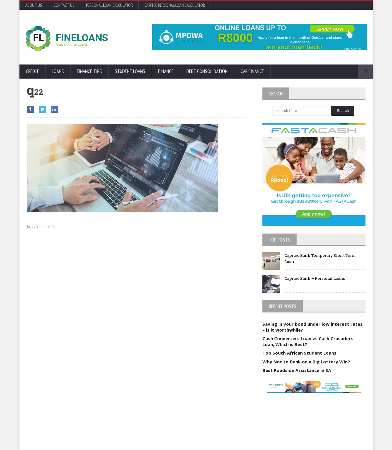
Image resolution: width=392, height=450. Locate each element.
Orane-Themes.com (60, 437)
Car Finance (252, 71)
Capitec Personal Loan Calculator (174, 5)
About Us (33, 5)
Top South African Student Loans (299, 353)
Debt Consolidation (207, 71)
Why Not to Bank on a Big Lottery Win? (306, 362)
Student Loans (130, 71)
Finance (165, 71)
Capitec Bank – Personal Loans (317, 278)
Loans (58, 71)
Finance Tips (89, 71)
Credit (32, 71)
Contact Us (64, 5)
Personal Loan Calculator (109, 5)
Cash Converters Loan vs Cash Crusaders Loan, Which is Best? (307, 341)
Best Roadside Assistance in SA (296, 370)
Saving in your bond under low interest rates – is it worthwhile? (312, 327)
